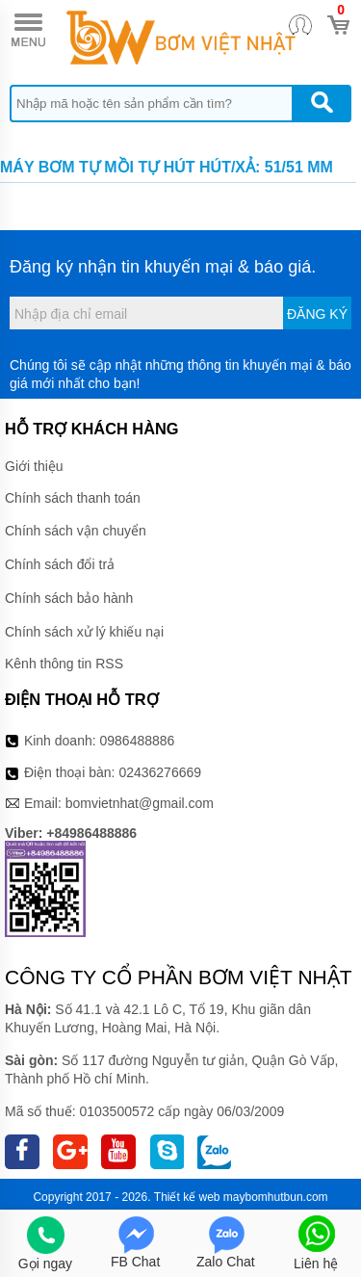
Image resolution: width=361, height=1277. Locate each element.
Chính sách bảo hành (69, 598)
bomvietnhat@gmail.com (139, 803)
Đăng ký (317, 314)
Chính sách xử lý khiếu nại (84, 631)
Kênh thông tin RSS (64, 663)
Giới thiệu (34, 466)
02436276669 (159, 772)
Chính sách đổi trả (60, 564)
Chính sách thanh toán (73, 498)
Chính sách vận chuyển (75, 530)
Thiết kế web (187, 1197)
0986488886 (137, 740)
